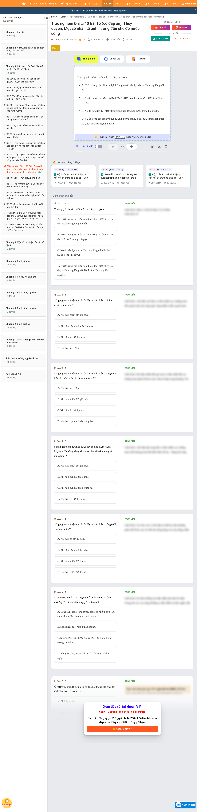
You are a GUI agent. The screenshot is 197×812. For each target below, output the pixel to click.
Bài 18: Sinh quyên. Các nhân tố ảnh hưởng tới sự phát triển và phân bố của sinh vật (25, 195)
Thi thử (138, 59)
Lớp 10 (54, 17)
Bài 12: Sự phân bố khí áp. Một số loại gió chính (25, 127)
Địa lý (63, 17)
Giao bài (181, 27)
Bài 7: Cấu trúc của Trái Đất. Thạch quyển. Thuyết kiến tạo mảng (23, 80)
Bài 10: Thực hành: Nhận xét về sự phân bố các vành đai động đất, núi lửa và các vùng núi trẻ (26, 108)
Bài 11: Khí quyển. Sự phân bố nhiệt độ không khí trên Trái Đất (25, 118)
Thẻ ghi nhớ (85, 59)
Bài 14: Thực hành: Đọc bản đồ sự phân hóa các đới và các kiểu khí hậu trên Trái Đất (26, 146)
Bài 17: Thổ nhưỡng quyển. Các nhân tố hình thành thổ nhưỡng (26, 185)
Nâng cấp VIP (122, 729)
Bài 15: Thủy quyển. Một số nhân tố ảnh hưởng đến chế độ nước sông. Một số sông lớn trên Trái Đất (26, 157)
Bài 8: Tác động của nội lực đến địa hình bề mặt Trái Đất (24, 89)
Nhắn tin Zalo (185, 805)
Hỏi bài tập (6, 802)
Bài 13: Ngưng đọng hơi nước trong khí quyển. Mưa (25, 136)
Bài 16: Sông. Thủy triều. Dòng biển (23, 178)
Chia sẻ (160, 27)
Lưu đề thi (181, 38)
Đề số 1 (55, 48)
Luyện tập (112, 59)
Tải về (160, 38)
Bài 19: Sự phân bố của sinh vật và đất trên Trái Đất (25, 205)
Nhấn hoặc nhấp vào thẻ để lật (122, 137)
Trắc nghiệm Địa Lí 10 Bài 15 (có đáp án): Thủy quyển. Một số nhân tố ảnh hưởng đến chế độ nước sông (116, 17)
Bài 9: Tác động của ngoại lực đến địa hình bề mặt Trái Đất (25, 98)
